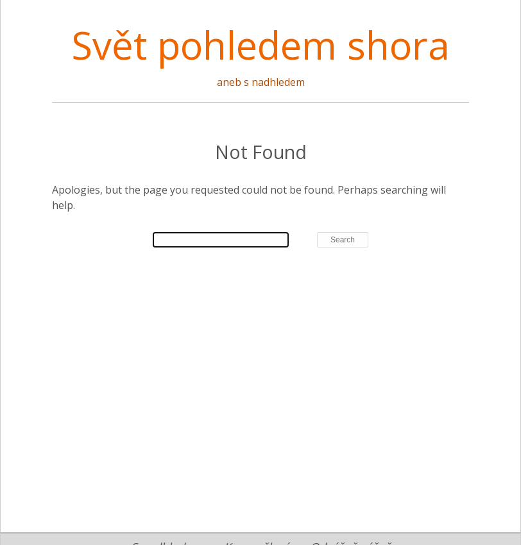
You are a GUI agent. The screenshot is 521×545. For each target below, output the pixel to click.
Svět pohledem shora (260, 45)
